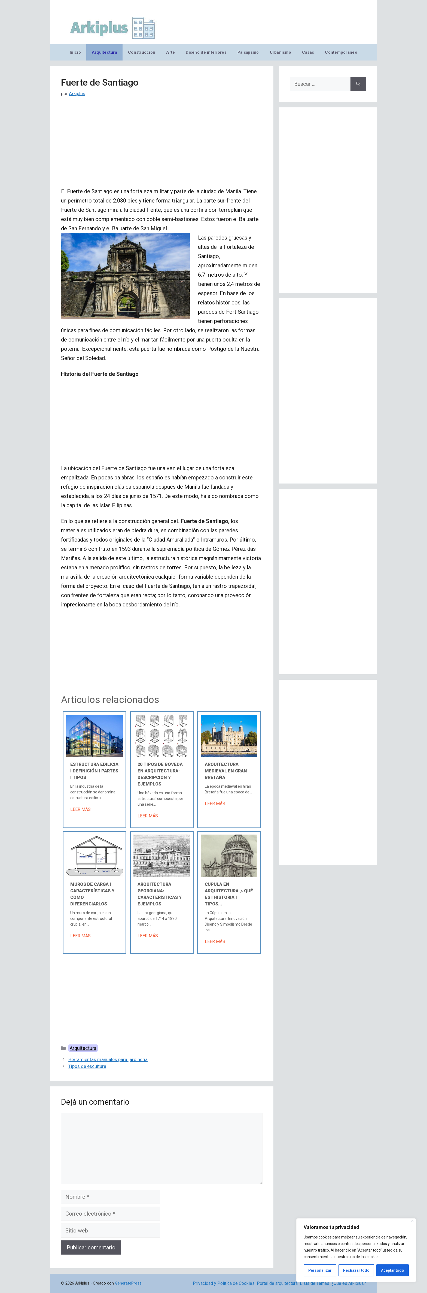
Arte (170, 52)
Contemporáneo (341, 52)
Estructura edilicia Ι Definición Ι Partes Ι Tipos (94, 771)
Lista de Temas (314, 1283)
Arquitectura (104, 52)
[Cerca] (412, 1221)
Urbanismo (280, 52)
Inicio (75, 52)
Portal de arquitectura (277, 1283)
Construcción (141, 52)
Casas (308, 52)
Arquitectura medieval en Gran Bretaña (226, 771)
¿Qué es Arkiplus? (348, 1283)
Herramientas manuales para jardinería (108, 1059)
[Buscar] (358, 84)
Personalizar (320, 1270)
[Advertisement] (162, 146)
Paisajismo (248, 52)
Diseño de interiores (206, 52)
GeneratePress (128, 1283)
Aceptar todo (392, 1270)
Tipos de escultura (87, 1066)
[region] (356, 1250)
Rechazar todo (356, 1270)
